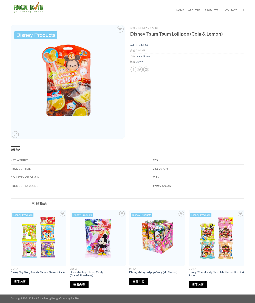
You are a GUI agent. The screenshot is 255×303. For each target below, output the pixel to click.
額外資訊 (15, 149)
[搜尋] (243, 10)
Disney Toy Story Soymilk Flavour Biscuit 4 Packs (38, 272)
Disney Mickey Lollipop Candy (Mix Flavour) (153, 272)
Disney (142, 28)
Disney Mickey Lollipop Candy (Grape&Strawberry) (86, 274)
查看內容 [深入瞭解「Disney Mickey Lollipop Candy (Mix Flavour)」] (138, 281)
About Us (194, 10)
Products (213, 10)
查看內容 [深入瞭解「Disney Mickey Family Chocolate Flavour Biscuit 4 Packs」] (198, 284)
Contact (231, 10)
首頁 (132, 28)
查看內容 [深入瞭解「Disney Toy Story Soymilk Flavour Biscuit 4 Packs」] (20, 281)
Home (180, 10)
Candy (154, 28)
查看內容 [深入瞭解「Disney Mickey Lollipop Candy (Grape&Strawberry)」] (79, 284)
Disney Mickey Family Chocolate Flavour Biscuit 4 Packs (216, 274)
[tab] (15, 149)
